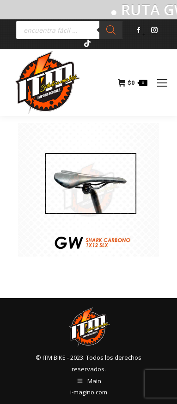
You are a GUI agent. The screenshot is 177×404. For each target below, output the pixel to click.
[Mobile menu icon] (162, 82)
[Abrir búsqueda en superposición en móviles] (69, 30)
